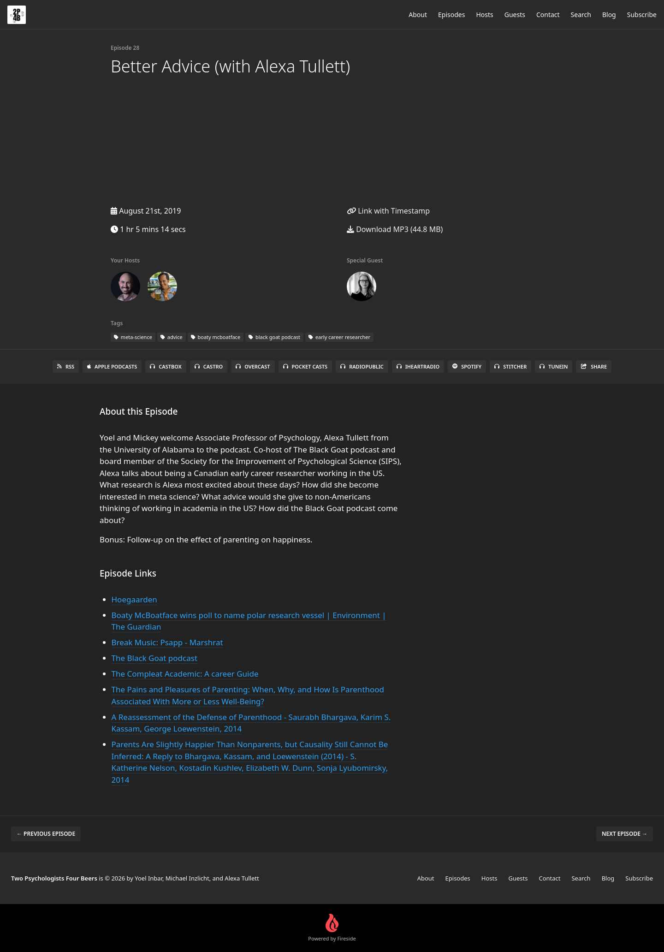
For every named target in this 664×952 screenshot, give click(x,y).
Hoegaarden (134, 599)
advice (171, 336)
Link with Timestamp (388, 211)
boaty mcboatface (215, 336)
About (418, 14)
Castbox (165, 366)
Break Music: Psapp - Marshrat (167, 642)
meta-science (133, 336)
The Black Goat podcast (155, 658)
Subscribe (642, 14)
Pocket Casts (305, 366)
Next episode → (624, 834)
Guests (514, 14)
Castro (209, 366)
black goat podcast (274, 336)
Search (581, 14)
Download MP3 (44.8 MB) (395, 229)
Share (594, 366)
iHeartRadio (418, 366)
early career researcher (339, 336)
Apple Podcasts (112, 366)
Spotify (466, 366)
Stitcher (510, 366)
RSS (65, 366)
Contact (548, 14)
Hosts (484, 14)
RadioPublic (362, 366)
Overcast (253, 366)
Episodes (451, 14)
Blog (609, 14)
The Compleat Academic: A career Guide (185, 673)
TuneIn (554, 366)
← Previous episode (46, 834)
